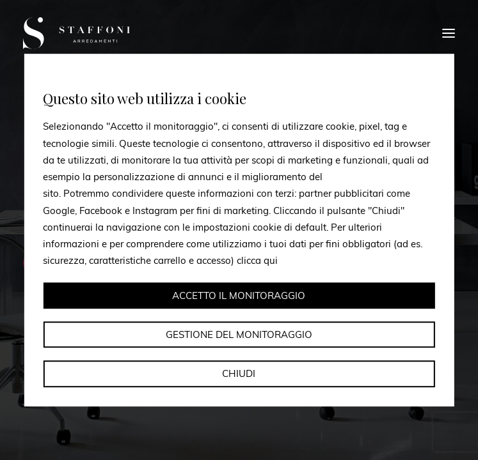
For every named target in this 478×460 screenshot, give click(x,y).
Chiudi (238, 373)
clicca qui (257, 261)
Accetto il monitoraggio (238, 295)
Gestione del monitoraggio (239, 334)
